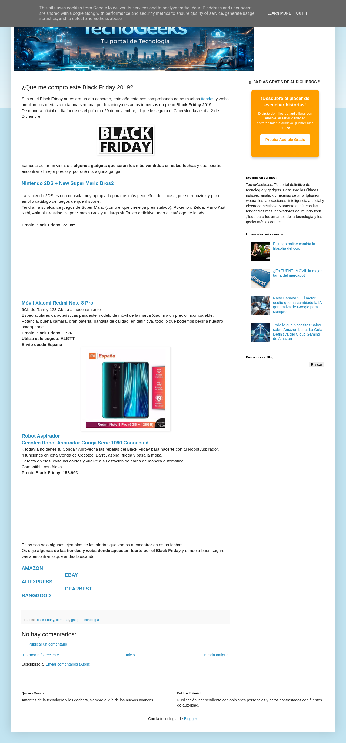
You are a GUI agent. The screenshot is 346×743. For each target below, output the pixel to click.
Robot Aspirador (41, 436)
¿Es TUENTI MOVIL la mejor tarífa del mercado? (297, 273)
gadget (76, 620)
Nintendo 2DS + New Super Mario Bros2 (68, 183)
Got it (302, 13)
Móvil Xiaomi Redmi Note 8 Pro (57, 303)
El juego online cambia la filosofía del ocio (294, 246)
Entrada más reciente (41, 655)
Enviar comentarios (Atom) (68, 664)
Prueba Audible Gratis (285, 139)
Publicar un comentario (47, 644)
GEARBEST (78, 589)
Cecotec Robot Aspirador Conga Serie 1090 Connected (85, 442)
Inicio (130, 655)
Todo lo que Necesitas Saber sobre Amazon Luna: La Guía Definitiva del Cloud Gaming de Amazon (297, 332)
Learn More (279, 13)
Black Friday (45, 620)
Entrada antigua (215, 655)
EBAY (71, 575)
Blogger (190, 719)
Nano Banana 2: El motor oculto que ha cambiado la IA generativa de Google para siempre (297, 305)
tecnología (91, 620)
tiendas (208, 98)
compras (62, 620)
